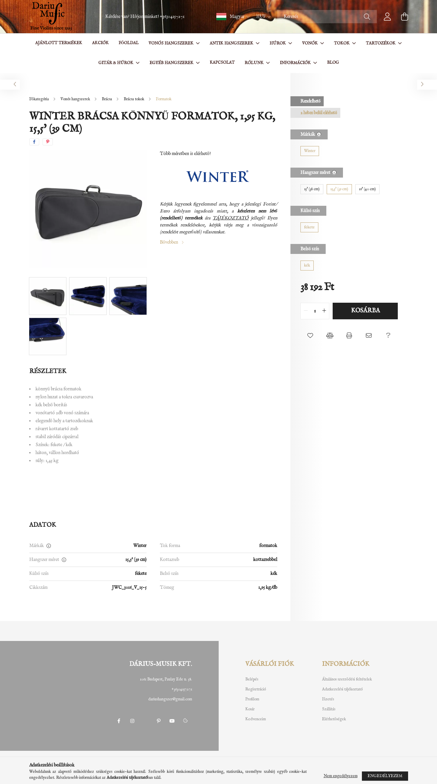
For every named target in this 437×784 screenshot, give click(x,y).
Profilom (252, 699)
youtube (172, 721)
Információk (296, 62)
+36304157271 (172, 17)
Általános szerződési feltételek (347, 679)
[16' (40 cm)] (367, 189)
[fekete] (309, 227)
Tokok (342, 43)
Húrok (278, 43)
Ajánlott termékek (58, 42)
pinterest (158, 721)
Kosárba (365, 311)
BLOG (333, 62)
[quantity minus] (306, 311)
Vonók (310, 43)
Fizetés (328, 699)
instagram (132, 721)
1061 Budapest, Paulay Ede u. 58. (166, 679)
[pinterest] (48, 141)
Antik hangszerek (232, 43)
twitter (145, 721)
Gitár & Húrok (116, 62)
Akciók (100, 42)
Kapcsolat (222, 62)
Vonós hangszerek (171, 43)
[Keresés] (327, 16)
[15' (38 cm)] (311, 189)
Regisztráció (255, 689)
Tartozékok (381, 43)
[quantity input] (315, 311)
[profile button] (387, 16)
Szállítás (328, 709)
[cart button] (404, 16)
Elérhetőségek (334, 719)
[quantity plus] (324, 311)
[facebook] (34, 141)
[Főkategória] (39, 99)
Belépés (251, 679)
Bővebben (169, 242)
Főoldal (129, 42)
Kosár (250, 709)
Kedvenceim (255, 719)
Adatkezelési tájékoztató (342, 689)
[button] (233, 16)
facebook (119, 721)
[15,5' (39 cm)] (339, 189)
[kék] (307, 266)
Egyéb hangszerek (172, 62)
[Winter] (309, 151)
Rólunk (255, 62)
